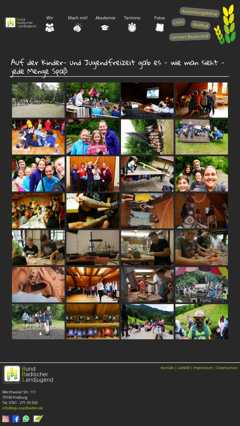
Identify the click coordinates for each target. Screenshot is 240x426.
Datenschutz (227, 367)
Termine (132, 23)
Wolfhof (200, 25)
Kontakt (167, 367)
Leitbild (184, 367)
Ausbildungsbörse (200, 12)
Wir (49, 23)
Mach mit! (78, 23)
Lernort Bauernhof (189, 36)
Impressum (203, 367)
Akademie (105, 23)
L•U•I (178, 22)
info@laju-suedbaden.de (22, 408)
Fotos (159, 23)
